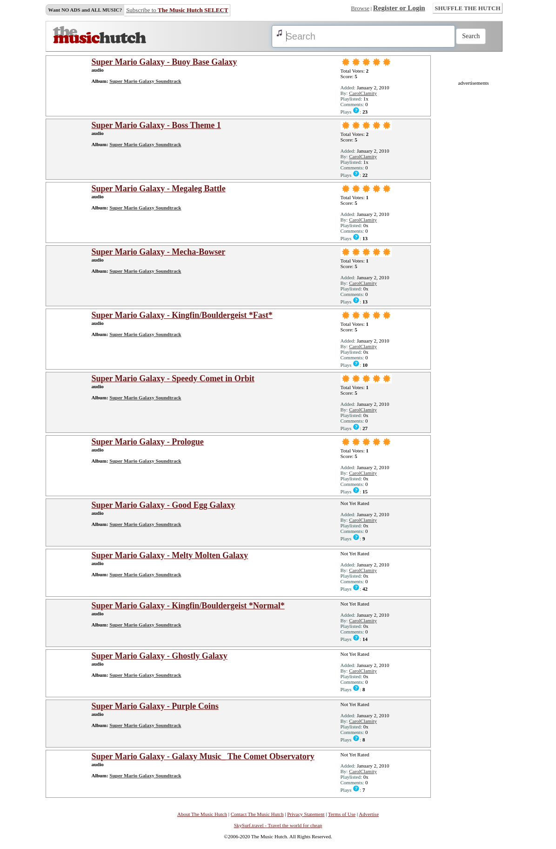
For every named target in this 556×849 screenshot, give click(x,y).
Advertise (369, 814)
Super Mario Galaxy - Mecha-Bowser (159, 251)
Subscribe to (177, 10)
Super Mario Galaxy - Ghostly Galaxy (160, 655)
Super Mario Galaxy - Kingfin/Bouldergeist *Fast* (182, 315)
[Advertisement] (473, 225)
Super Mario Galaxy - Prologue (148, 441)
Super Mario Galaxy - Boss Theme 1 (156, 125)
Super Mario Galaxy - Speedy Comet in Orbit (173, 378)
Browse (360, 8)
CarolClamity (363, 93)
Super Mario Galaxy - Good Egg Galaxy (163, 505)
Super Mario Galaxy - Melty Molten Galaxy (170, 555)
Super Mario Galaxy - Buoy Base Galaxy (164, 62)
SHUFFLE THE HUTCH (467, 8)
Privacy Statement (305, 814)
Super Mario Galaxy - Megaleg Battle (159, 188)
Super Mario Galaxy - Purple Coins (155, 706)
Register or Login (399, 8)
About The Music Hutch (202, 814)
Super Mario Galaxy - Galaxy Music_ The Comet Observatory (203, 756)
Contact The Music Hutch (257, 814)
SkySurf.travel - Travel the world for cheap (278, 825)
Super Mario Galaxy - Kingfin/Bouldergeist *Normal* (188, 605)
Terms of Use (341, 814)
